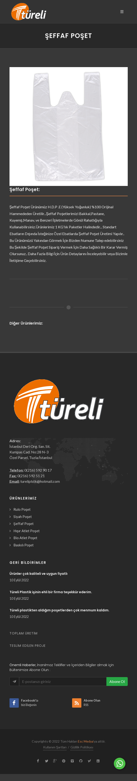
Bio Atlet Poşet (25, 538)
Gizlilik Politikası (81, 747)
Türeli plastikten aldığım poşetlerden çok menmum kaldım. (59, 610)
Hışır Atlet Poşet (26, 531)
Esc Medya (85, 741)
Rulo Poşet (22, 509)
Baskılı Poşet (23, 545)
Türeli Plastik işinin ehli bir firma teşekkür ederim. (51, 592)
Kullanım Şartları (55, 747)
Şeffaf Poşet (23, 523)
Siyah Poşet (22, 516)
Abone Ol (117, 681)
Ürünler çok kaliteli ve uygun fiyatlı (38, 573)
